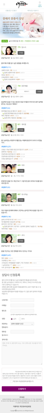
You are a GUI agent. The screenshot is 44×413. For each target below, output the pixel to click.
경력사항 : (5, 339)
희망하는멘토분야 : (5, 325)
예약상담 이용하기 (32, 10)
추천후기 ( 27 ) (6, 146)
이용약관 (16, 406)
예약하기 (26, 91)
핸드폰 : (4, 311)
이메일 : (4, 305)
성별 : (3, 318)
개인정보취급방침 (25, 406)
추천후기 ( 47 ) (6, 255)
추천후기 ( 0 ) (5, 187)
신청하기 (22, 388)
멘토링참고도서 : (5, 333)
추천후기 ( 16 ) (6, 216)
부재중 (21, 53)
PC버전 (22, 397)
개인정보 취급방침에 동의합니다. (23, 381)
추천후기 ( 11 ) (6, 67)
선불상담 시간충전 (11, 10)
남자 (14, 319)
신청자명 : (5, 300)
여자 (23, 319)
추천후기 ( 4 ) (5, 108)
